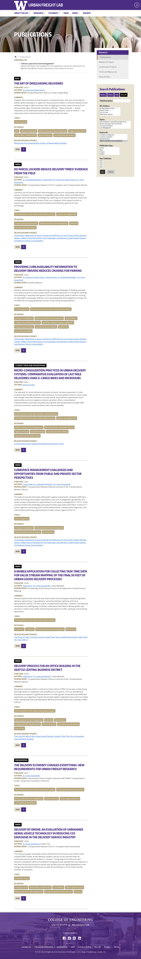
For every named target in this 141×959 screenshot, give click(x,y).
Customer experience (28, 131)
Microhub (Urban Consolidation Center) (59, 427)
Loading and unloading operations (27, 323)
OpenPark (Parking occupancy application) (57, 323)
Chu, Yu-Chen (110, 112)
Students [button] (53, 13)
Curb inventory (48, 532)
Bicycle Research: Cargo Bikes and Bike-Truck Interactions (36, 414)
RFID (16, 131)
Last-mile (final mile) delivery (64, 135)
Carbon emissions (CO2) (74, 887)
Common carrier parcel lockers (26, 223)
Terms (116, 946)
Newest (103, 95)
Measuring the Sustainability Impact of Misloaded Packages (40, 143)
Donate (87, 13)
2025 (101, 161)
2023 (101, 165)
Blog (110, 150)
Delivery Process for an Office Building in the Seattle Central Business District (47, 667)
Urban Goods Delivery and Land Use (70, 790)
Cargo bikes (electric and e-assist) (27, 436)
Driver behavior (71, 318)
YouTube (75, 937)
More (18, 149)
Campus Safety (84, 946)
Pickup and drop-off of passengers (28, 532)
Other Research (20, 122)
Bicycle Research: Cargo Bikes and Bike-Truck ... (115, 122)
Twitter (70, 937)
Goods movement (45, 135)
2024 (101, 163)
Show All (124, 95)
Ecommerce (19, 629)
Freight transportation (77, 131)
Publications (105, 57)
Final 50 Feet (63, 327)
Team (66, 13)
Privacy (107, 946)
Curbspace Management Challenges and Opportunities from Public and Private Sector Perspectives (48, 473)
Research (103, 52)
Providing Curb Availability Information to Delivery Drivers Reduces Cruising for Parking (48, 268)
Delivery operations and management (53, 131)
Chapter (110, 152)
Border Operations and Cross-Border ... (115, 124)
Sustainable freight (37, 432)
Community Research (115, 126)
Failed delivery (60, 720)
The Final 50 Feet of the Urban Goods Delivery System (35, 214)
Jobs (73, 946)
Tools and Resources (108, 72)
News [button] (75, 13)
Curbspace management (24, 318)
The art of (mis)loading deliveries (38, 83)
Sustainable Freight (22, 878)
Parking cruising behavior (24, 327)
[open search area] (136, 5)
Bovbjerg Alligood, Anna (110, 108)
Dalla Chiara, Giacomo (110, 114)
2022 (101, 167)
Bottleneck (30, 629)
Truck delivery (58, 887)
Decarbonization (113, 139)
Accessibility (62, 946)
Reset (111, 172)
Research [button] (38, 13)
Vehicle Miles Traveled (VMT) (25, 135)
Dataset (110, 154)
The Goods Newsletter (44, 946)
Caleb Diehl (48, 179)
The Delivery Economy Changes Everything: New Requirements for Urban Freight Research (49, 767)
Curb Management (22, 309)
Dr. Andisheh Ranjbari (32, 179)
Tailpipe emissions (21, 432)
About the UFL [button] (21, 13)
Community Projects (108, 67)
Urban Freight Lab (45, 4)
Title (117, 95)
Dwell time (74, 223)
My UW (97, 946)
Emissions (78, 892)
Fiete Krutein (51, 277)
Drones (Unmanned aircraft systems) (58, 892)
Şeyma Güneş (29, 384)
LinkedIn (80, 937)
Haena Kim (27, 585)
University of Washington (21, 5)
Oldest (110, 95)
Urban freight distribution (69, 799)
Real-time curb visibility (23, 331)
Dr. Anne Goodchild (62, 484)
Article (110, 148)
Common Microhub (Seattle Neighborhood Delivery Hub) (39, 443)
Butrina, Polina (110, 110)
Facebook (65, 937)
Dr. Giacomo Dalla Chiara (34, 90)
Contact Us (26, 946)
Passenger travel (21, 887)
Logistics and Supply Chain (66, 214)
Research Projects (106, 62)
